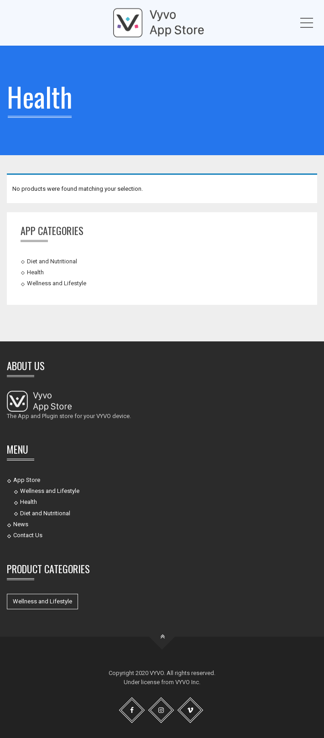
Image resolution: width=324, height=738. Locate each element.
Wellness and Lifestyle (56, 283)
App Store (26, 479)
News (20, 524)
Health (35, 272)
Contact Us (27, 535)
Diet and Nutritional (52, 260)
